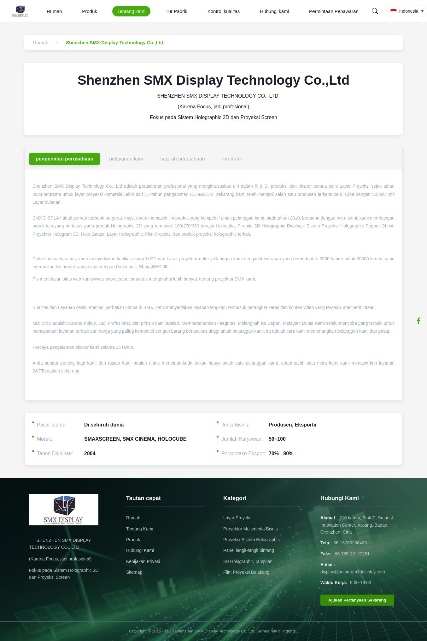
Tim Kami (231, 158)
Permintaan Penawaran (334, 11)
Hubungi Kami (140, 550)
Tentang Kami (139, 528)
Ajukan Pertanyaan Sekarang (357, 600)
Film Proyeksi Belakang (246, 572)
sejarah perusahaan (182, 158)
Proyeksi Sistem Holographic (251, 539)
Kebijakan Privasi (143, 561)
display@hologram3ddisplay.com (352, 571)
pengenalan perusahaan (64, 158)
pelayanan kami (126, 158)
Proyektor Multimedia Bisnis (250, 528)
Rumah (54, 11)
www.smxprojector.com (114, 278)
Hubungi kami (274, 11)
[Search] (375, 11)
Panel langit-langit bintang (248, 550)
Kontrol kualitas (224, 11)
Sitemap (134, 572)
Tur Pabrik (176, 11)
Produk (89, 11)
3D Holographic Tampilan (247, 561)
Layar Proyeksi (238, 517)
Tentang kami (131, 11)
